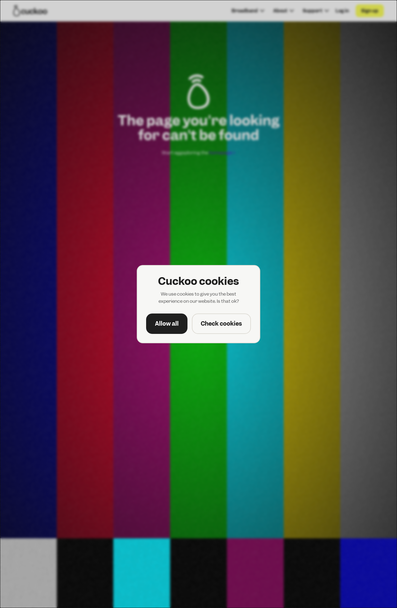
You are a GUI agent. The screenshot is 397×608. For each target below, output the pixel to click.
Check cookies (221, 323)
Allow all (167, 323)
